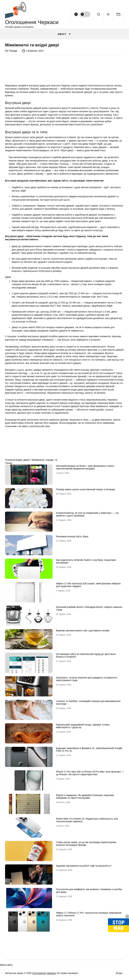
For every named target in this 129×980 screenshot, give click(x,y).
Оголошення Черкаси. (44, 973)
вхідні (19, 459)
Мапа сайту (6, 965)
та (56, 459)
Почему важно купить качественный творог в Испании (85, 489)
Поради (13, 50)
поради (50, 459)
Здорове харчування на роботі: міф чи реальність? (83, 865)
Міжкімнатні (38, 459)
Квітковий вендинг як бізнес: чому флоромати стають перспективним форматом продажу (85, 467)
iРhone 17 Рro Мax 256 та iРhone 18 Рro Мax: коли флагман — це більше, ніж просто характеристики (90, 773)
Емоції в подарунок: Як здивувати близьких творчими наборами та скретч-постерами (85, 796)
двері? (26, 459)
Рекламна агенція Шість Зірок (72, 536)
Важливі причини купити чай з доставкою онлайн (82, 630)
